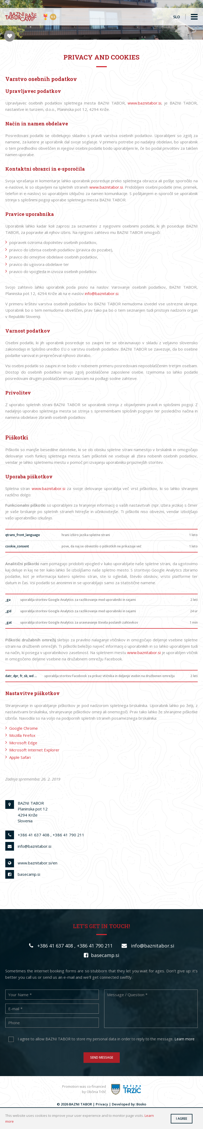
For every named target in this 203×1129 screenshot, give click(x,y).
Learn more (184, 1038)
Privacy (102, 1103)
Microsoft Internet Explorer (34, 749)
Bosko (141, 1103)
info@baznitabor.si (101, 293)
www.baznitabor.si (144, 103)
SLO (176, 16)
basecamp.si (29, 874)
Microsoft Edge (23, 742)
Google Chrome (23, 728)
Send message (101, 1057)
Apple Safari (20, 757)
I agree (181, 1118)
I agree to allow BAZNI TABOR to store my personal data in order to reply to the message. (106, 1038)
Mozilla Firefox (22, 735)
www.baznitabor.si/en (37, 862)
